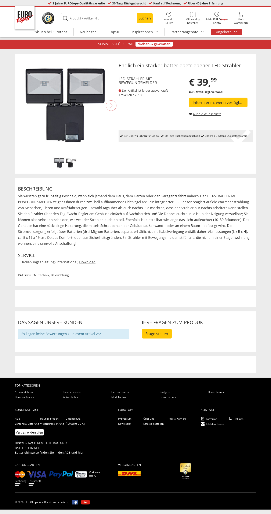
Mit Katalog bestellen (192, 18)
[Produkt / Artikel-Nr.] (106, 18)
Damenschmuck (24, 401)
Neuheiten (88, 32)
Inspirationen (142, 32)
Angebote (224, 32)
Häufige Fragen (49, 423)
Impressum (124, 423)
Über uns (148, 423)
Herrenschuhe (168, 401)
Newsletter (124, 428)
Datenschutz (73, 423)
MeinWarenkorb (240, 18)
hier (81, 457)
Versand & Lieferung (27, 428)
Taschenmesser (72, 396)
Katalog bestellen (153, 428)
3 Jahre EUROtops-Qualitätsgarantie (79, 3)
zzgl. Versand (214, 96)
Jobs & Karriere (178, 423)
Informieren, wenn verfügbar (218, 106)
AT (83, 428)
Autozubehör (70, 401)
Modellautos (118, 401)
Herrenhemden (217, 396)
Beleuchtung (60, 280)
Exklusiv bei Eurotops (50, 32)
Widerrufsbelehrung (52, 428)
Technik (43, 280)
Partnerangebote (185, 32)
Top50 (114, 32)
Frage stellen (156, 338)
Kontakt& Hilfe (168, 18)
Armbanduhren (24, 396)
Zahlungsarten (27, 469)
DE (79, 428)
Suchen (145, 18)
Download (87, 266)
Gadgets (165, 396)
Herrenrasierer (120, 396)
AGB (17, 423)
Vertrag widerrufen (29, 437)
